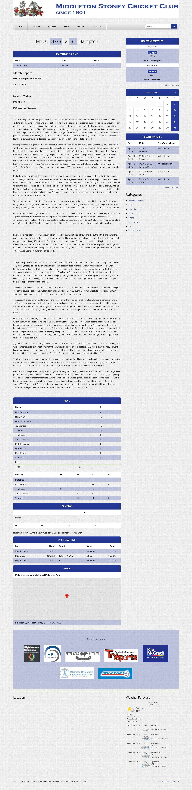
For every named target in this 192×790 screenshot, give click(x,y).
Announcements (136, 200)
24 (175, 121)
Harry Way (20, 416)
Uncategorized (135, 230)
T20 (130, 226)
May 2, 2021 (21, 555)
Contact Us (97, 26)
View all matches (172, 85)
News (66, 26)
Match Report (163, 148)
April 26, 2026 (131, 150)
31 (175, 127)
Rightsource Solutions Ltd (168, 781)
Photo (131, 217)
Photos (80, 26)
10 (175, 109)
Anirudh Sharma (22, 439)
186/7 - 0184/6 (66, 555)
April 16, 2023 (21, 551)
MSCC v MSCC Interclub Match (146, 165)
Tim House (20, 434)
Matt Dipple (20, 448)
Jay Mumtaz (20, 425)
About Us (35, 26)
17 (175, 115)
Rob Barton (20, 453)
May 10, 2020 (21, 560)
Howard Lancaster (23, 421)
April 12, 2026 (131, 165)
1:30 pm (112, 551)
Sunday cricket (135, 222)
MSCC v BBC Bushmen (145, 157)
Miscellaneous (135, 209)
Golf (130, 204)
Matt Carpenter (22, 444)
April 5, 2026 (131, 173)
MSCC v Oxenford (143, 150)
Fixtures (52, 26)
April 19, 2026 (131, 157)
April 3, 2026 (131, 181)
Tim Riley (19, 430)
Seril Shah (19, 457)
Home (21, 26)
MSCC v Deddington (152, 60)
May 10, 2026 (152, 65)
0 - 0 (61, 551)
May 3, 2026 (152, 46)
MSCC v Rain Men (152, 79)
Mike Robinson (21, 412)
